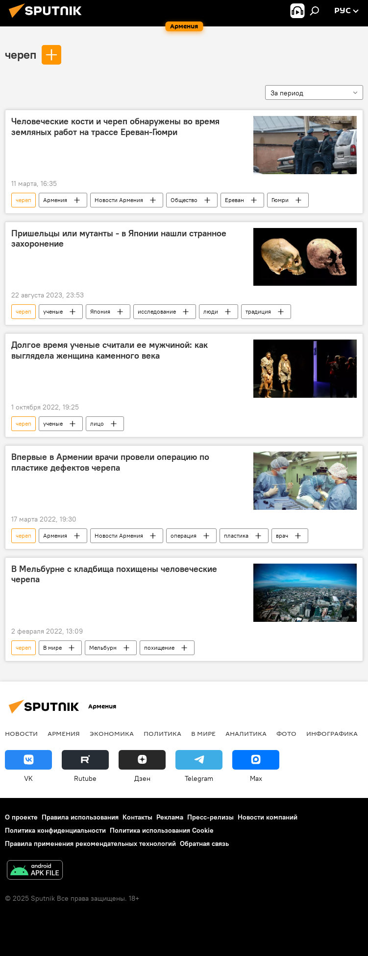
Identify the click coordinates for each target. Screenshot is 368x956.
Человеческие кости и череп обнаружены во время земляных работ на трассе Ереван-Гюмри (115, 126)
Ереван (234, 200)
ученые (53, 311)
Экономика (112, 733)
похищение (159, 647)
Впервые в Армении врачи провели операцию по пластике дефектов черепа (110, 462)
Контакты (137, 817)
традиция (258, 311)
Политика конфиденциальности (55, 830)
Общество (184, 200)
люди (210, 311)
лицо (97, 423)
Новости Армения (119, 200)
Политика (162, 733)
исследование (157, 311)
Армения (55, 200)
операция (183, 535)
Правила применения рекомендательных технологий (90, 843)
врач (282, 535)
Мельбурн (103, 647)
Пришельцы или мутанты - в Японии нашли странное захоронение (118, 239)
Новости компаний (267, 817)
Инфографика (332, 733)
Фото (286, 733)
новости (21, 733)
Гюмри (280, 200)
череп (20, 54)
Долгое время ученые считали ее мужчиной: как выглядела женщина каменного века (109, 350)
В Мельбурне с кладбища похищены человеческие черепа (114, 574)
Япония (100, 311)
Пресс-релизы (210, 817)
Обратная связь (204, 843)
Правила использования (80, 817)
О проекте (21, 817)
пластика (236, 535)
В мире (52, 647)
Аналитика (246, 733)
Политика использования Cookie (162, 830)
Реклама (169, 817)
